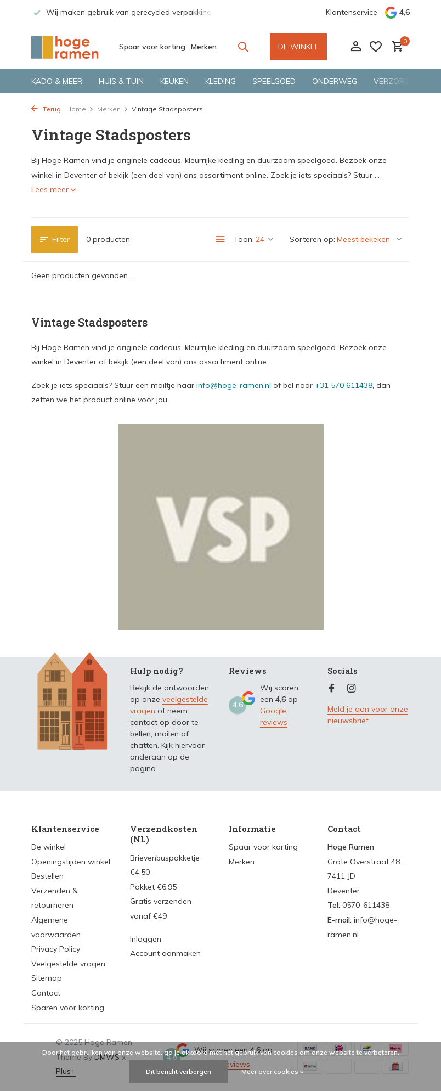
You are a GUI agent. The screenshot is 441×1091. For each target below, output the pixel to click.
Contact (45, 993)
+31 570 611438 (343, 385)
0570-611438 (365, 905)
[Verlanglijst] (376, 47)
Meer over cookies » (272, 1071)
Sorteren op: (312, 239)
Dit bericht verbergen (178, 1071)
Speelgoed (274, 81)
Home (80, 109)
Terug (46, 109)
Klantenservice (351, 12)
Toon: (244, 239)
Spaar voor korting (152, 47)
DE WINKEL (298, 47)
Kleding (220, 81)
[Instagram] (351, 688)
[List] (220, 239)
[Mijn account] (355, 47)
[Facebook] (331, 688)
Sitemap (46, 978)
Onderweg (334, 81)
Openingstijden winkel (70, 862)
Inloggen (145, 939)
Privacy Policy (55, 949)
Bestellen (47, 876)
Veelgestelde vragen (68, 964)
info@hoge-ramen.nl (233, 385)
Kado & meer (56, 81)
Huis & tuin (121, 81)
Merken (204, 47)
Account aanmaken (165, 953)
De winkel (48, 847)
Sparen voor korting (67, 1008)
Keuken (174, 81)
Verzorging (398, 81)
